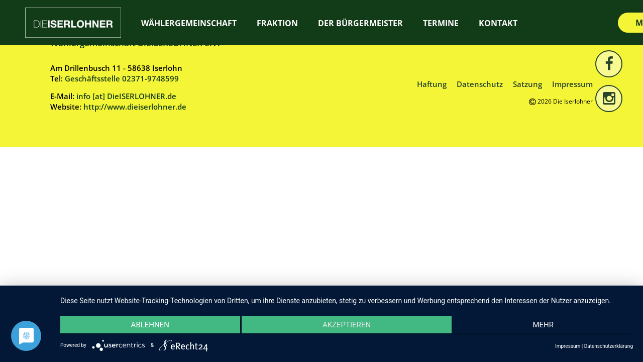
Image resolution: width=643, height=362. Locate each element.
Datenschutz (480, 84)
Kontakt (498, 23)
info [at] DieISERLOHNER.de (126, 96)
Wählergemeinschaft (189, 23)
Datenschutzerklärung (608, 346)
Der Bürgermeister (360, 23)
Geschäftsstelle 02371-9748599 (122, 78)
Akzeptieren (347, 326)
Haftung (432, 84)
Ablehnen (146, 326)
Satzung (527, 84)
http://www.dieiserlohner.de (134, 107)
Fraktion (277, 23)
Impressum (572, 84)
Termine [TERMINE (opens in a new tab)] (441, 23)
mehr (547, 326)
